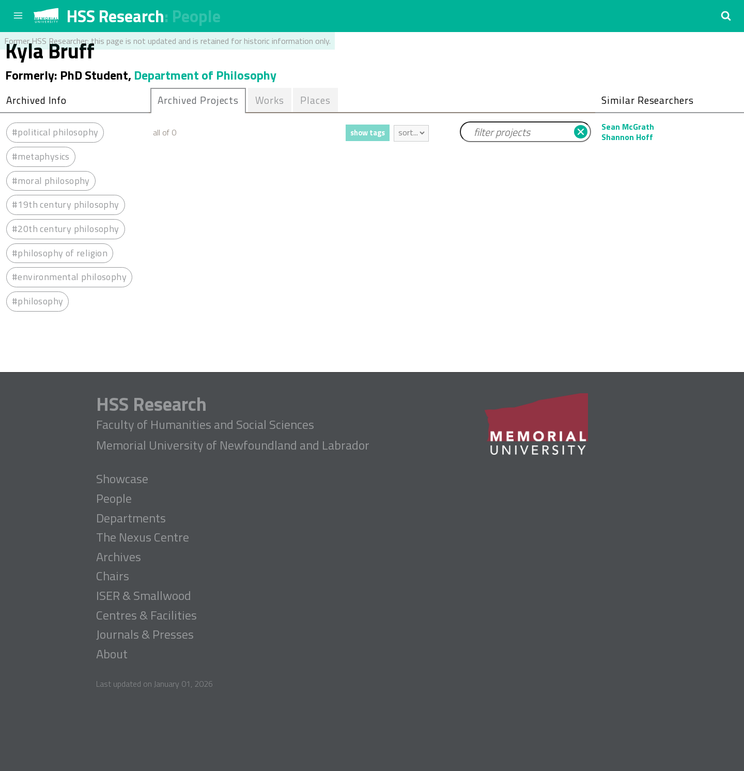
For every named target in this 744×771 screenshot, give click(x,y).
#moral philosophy (51, 181)
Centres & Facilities (146, 615)
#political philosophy (55, 132)
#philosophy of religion (59, 253)
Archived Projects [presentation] (198, 99)
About (112, 654)
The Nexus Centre (142, 537)
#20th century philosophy (65, 229)
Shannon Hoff (627, 137)
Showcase (122, 479)
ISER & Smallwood (143, 596)
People (196, 16)
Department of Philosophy (205, 75)
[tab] (198, 101)
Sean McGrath (627, 126)
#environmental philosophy (69, 277)
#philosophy (37, 301)
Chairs (112, 576)
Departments (131, 518)
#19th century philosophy (65, 204)
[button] (726, 15)
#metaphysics (41, 156)
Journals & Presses (145, 634)
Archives (118, 557)
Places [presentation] (315, 99)
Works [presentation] (270, 99)
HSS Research (115, 16)
